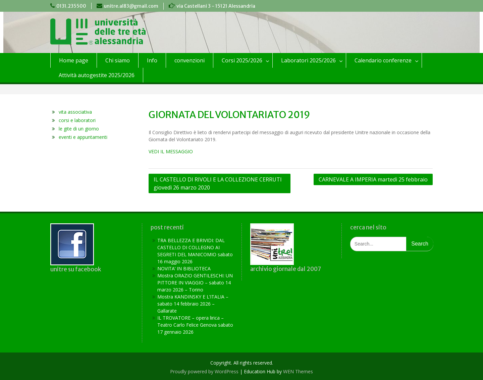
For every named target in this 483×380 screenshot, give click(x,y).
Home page (73, 60)
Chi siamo (117, 60)
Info (152, 60)
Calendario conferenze (383, 60)
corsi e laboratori (77, 120)
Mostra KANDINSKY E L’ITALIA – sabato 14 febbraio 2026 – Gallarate (192, 303)
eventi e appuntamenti (83, 137)
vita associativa (75, 112)
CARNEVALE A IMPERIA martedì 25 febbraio (373, 179)
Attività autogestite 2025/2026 (97, 75)
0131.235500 (71, 6)
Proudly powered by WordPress (204, 371)
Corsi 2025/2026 (242, 60)
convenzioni (189, 60)
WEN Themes (298, 371)
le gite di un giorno (79, 128)
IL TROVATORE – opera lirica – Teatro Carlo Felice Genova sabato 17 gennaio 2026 (195, 325)
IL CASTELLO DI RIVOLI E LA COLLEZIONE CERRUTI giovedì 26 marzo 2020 (218, 183)
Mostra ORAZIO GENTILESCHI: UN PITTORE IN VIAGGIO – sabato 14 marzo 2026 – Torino (195, 282)
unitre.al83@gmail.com (131, 6)
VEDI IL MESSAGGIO (171, 151)
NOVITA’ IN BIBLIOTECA (184, 268)
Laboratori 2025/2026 (308, 60)
